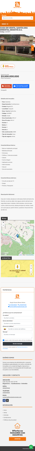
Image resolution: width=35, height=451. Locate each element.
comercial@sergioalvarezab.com (18, 306)
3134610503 (13, 305)
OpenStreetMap (30, 254)
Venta (5, 412)
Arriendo (6, 415)
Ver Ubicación (14, 270)
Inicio (5, 410)
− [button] (3, 225)
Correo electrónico (8, 320)
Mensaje (5, 332)
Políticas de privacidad (10, 420)
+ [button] (3, 222)
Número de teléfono (8, 326)
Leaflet (20, 254)
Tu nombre (6, 315)
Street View (8, 66)
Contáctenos (7, 417)
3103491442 (23, 305)
